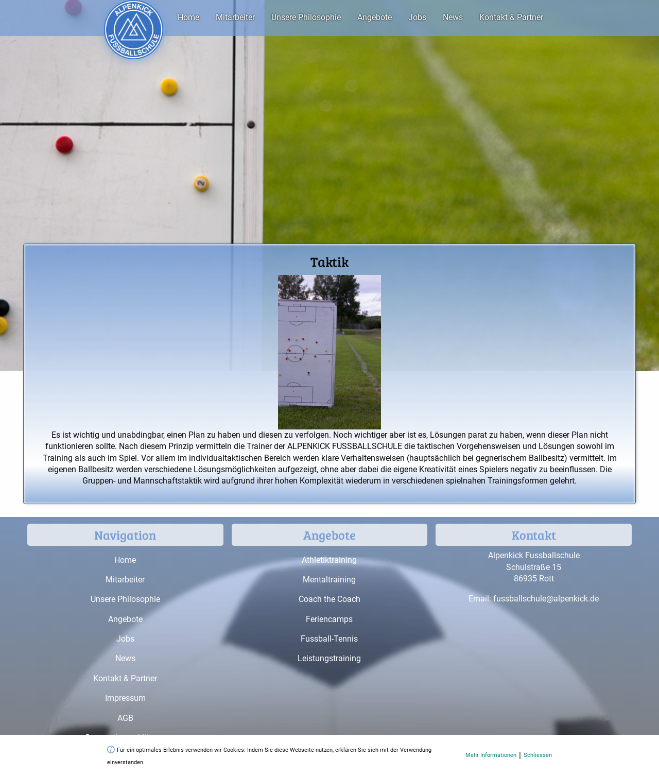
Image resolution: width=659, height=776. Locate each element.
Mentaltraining (329, 579)
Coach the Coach (329, 599)
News (453, 17)
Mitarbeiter (235, 17)
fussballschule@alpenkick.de (546, 598)
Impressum (125, 698)
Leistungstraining (329, 658)
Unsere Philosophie (306, 17)
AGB (125, 718)
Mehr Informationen (490, 755)
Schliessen (538, 755)
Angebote (374, 17)
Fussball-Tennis (329, 639)
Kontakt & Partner (511, 17)
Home (188, 17)
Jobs (417, 17)
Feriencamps (329, 619)
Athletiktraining (329, 560)
